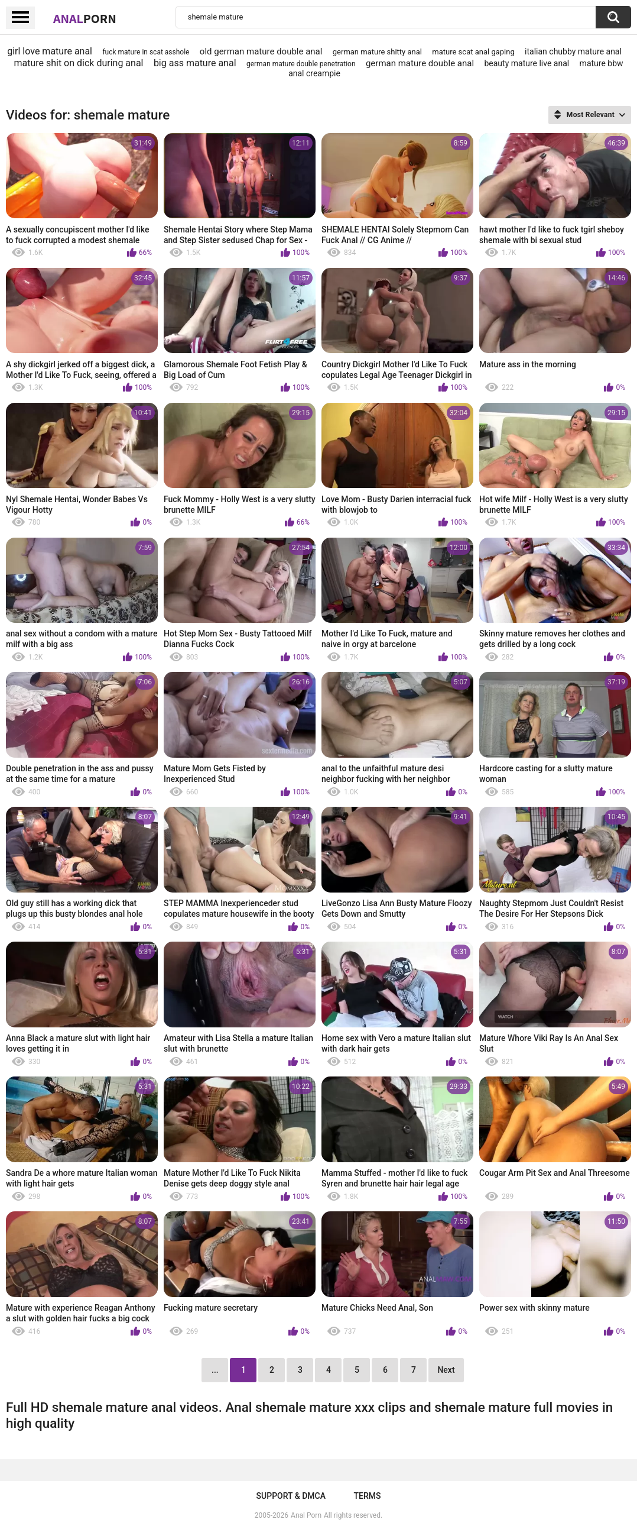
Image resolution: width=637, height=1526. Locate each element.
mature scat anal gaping (473, 51)
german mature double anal (420, 63)
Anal (84, 18)
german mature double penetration (301, 64)
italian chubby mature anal (573, 51)
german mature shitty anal (377, 51)
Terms (367, 1496)
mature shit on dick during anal (78, 63)
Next (445, 1370)
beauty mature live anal (526, 63)
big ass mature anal (195, 63)
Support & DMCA (291, 1496)
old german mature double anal (261, 51)
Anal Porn (306, 1515)
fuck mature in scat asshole (145, 52)
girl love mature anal (49, 51)
